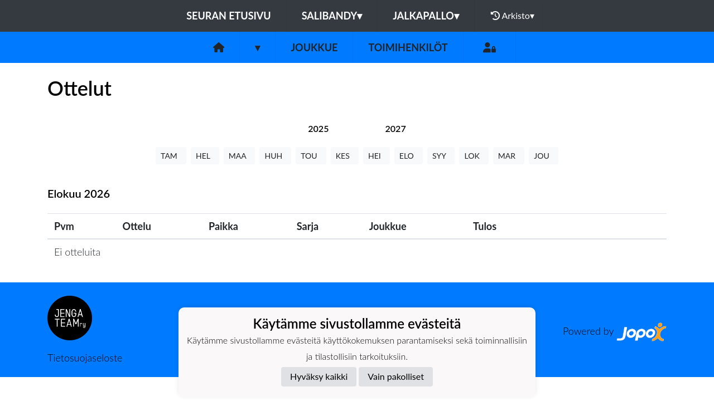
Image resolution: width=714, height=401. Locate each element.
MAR (508, 155)
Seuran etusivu (228, 15)
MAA (239, 155)
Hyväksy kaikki (319, 376)
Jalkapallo (426, 15)
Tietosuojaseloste (84, 357)
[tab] (318, 128)
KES (345, 155)
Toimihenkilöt (407, 47)
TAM (171, 155)
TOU (311, 155)
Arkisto (512, 15)
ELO (408, 155)
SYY (441, 155)
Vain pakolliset (396, 376)
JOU (543, 155)
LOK (473, 155)
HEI (376, 155)
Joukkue (314, 47)
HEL (205, 155)
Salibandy (332, 15)
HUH (275, 155)
